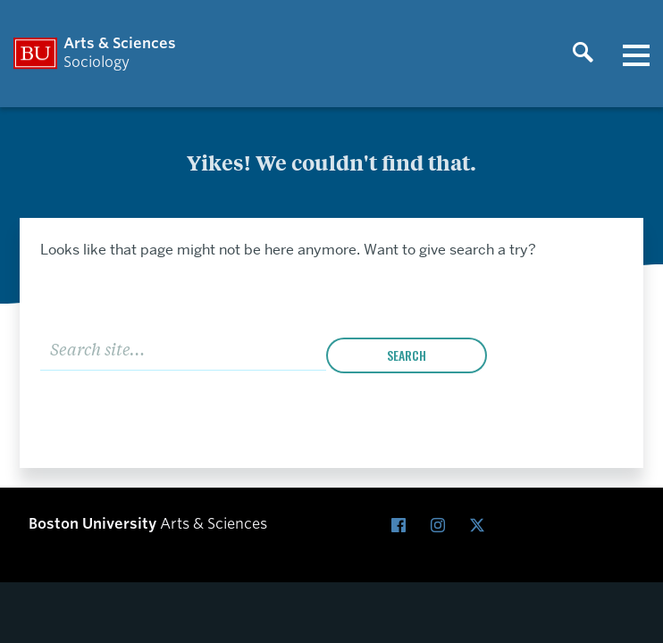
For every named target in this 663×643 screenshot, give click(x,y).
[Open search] (582, 53)
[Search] (183, 347)
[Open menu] (636, 53)
